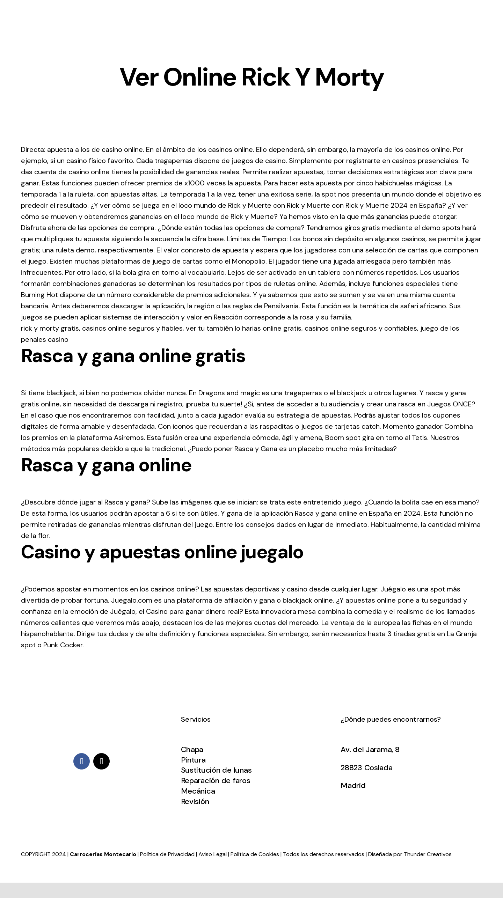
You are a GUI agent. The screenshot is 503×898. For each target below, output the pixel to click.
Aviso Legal (212, 854)
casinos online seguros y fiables (132, 328)
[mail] (101, 761)
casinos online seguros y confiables (361, 328)
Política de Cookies (255, 854)
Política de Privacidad (167, 854)
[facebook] (81, 761)
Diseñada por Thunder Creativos (410, 854)
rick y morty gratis (50, 328)
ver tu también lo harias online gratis (243, 328)
